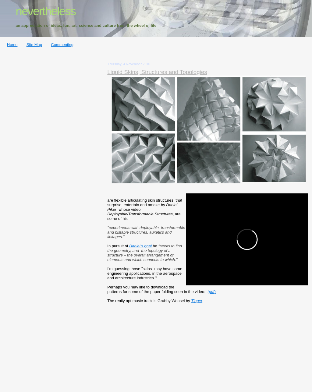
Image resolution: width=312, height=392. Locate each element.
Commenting (62, 44)
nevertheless (46, 11)
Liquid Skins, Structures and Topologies (157, 72)
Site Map (34, 44)
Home (12, 44)
